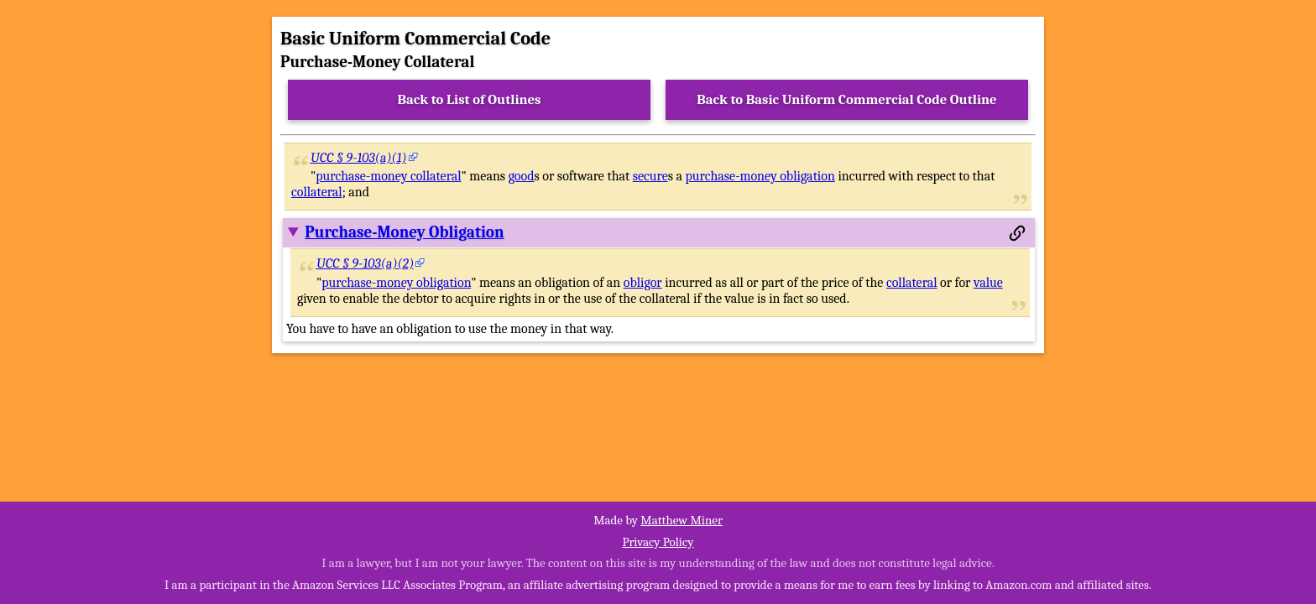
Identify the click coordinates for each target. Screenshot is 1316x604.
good (522, 176)
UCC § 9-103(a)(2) (365, 263)
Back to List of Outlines (469, 99)
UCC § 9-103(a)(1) (359, 157)
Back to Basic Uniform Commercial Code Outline (846, 99)
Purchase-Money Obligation (404, 232)
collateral (316, 192)
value (988, 282)
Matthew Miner (681, 520)
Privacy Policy (657, 541)
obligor (643, 282)
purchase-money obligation (760, 176)
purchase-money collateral (388, 176)
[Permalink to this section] (1017, 233)
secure (650, 176)
